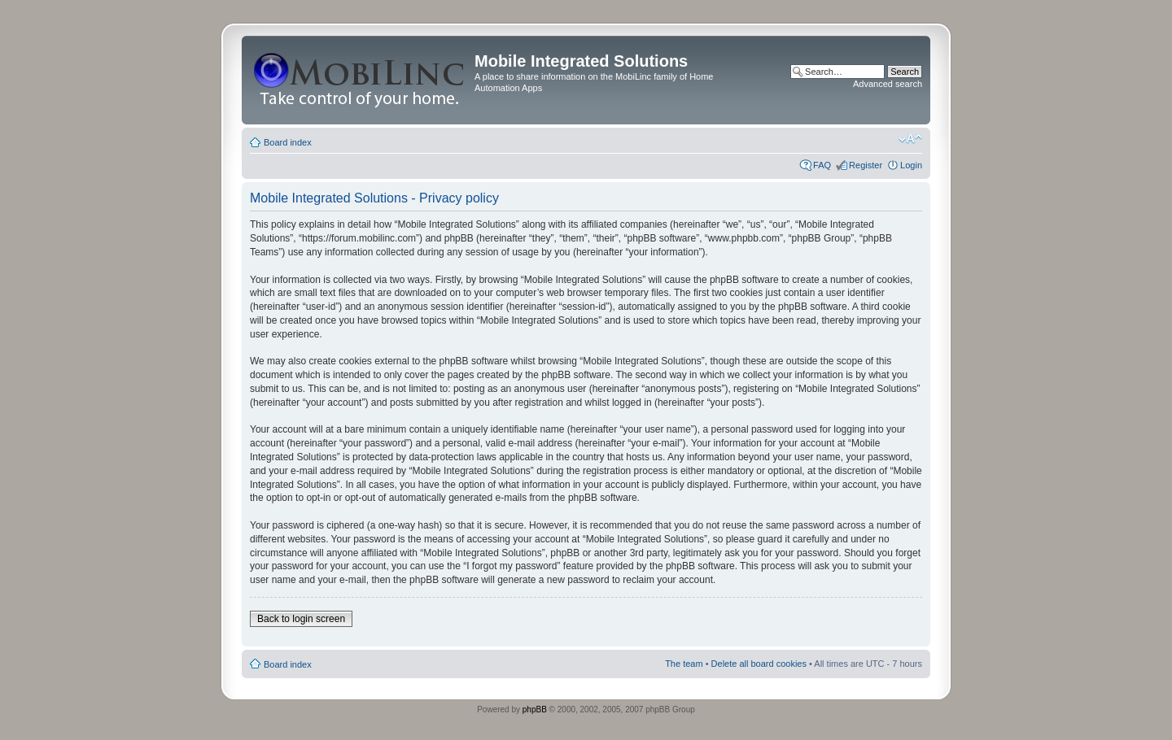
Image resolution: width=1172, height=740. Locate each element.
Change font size (910, 139)
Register (865, 165)
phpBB (535, 709)
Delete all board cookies (759, 663)
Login (911, 165)
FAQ (822, 165)
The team (683, 663)
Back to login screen (301, 619)
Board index (288, 142)
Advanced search (887, 84)
